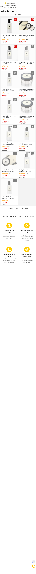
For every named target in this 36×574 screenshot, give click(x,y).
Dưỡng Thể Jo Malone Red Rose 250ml (9, 63)
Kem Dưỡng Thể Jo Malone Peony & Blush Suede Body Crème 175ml (26, 36)
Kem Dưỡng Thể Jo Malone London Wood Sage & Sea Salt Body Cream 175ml (26, 90)
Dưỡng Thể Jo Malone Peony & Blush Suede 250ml (25, 170)
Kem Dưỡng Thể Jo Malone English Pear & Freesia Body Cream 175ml (26, 116)
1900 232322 (12, 7)
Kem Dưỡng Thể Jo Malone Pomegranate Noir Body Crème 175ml (9, 170)
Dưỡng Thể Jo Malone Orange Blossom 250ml (25, 143)
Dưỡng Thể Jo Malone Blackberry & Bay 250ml (8, 197)
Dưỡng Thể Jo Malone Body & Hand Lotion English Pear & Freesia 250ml (26, 63)
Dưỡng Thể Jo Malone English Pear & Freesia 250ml (8, 90)
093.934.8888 (12, 5)
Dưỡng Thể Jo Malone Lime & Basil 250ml (9, 116)
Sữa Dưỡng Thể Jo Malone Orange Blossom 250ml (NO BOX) (9, 36)
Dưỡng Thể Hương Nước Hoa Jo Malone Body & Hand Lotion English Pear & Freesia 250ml (9, 143)
